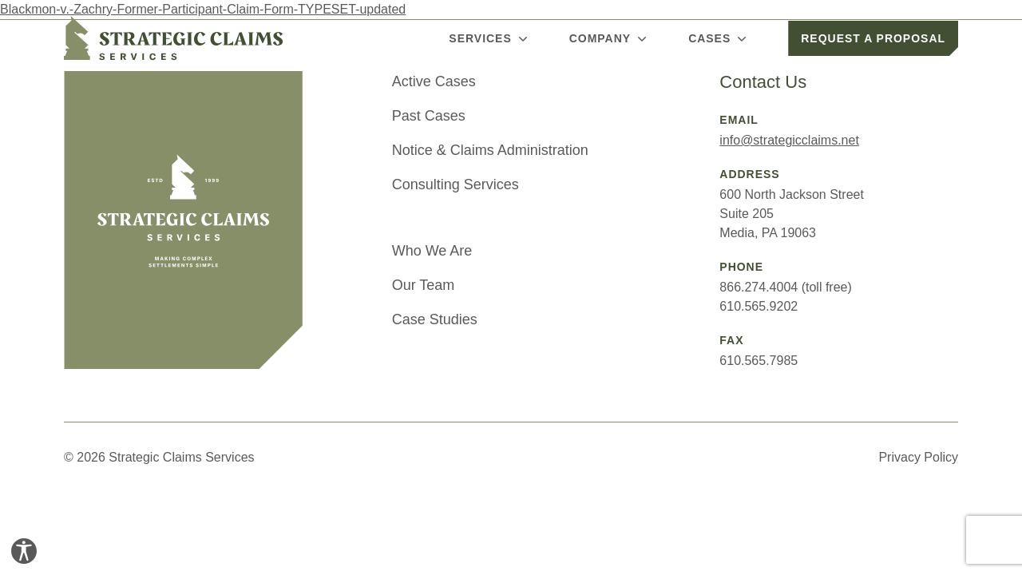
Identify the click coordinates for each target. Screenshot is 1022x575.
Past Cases (428, 116)
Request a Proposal (873, 38)
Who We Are (432, 251)
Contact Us (762, 82)
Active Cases (434, 81)
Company (609, 38)
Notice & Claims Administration (490, 150)
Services (489, 38)
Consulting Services (455, 184)
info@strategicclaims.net (789, 140)
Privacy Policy (918, 457)
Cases (719, 38)
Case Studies (434, 319)
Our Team (423, 285)
